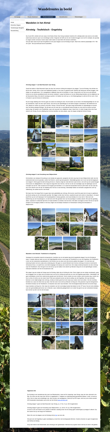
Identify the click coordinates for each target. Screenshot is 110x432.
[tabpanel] (62, 33)
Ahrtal (12, 22)
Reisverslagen (79, 17)
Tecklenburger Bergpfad (17, 28)
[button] (34, 122)
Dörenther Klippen (16, 25)
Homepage (17, 17)
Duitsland (22, 19)
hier (56, 415)
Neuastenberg (14, 30)
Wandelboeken (63, 17)
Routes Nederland (33, 17)
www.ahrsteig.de (62, 400)
